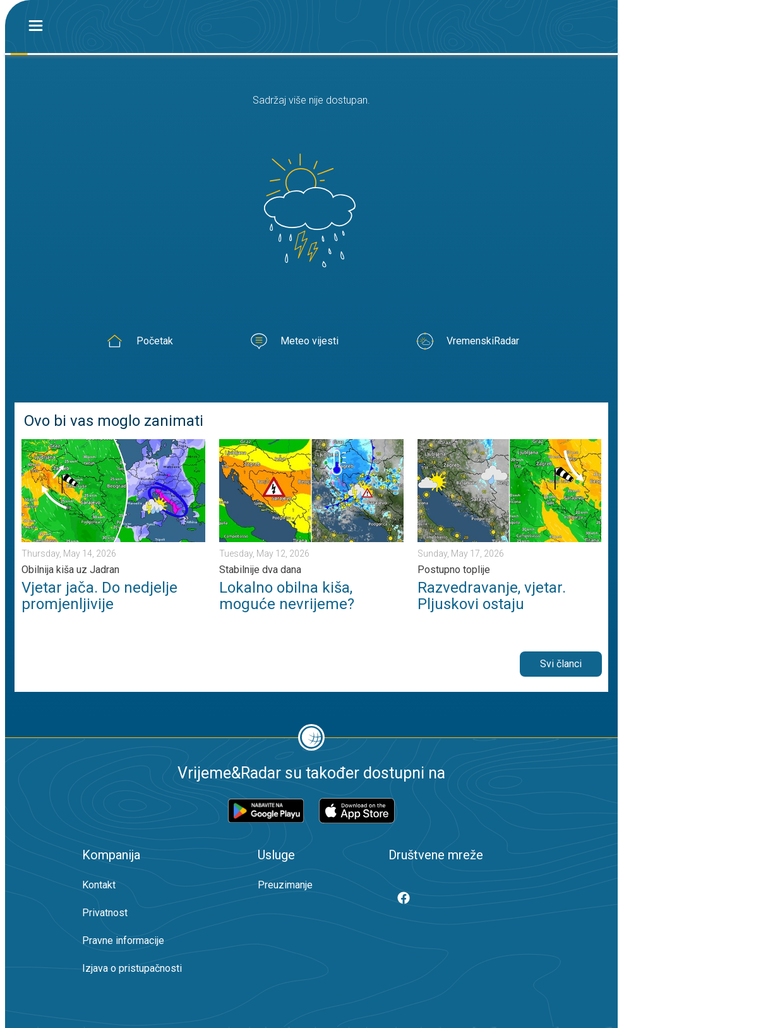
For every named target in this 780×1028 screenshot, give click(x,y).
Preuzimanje (285, 885)
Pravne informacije (123, 940)
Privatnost (105, 913)
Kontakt (99, 885)
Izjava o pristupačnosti (132, 968)
